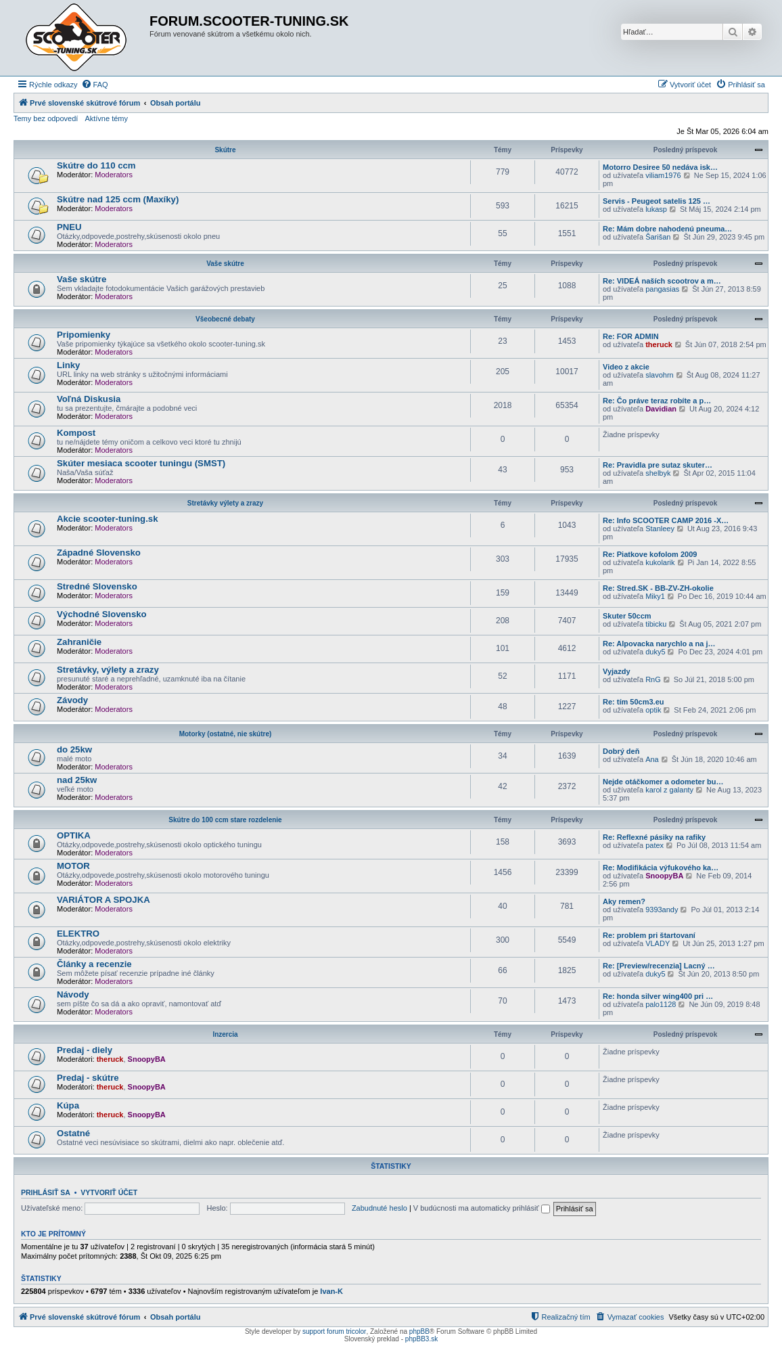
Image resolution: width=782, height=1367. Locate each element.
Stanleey (659, 528)
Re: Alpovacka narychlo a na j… (659, 644)
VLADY (657, 943)
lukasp (656, 209)
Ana (652, 759)
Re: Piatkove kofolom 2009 (650, 554)
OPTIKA (74, 835)
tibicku (655, 624)
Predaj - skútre (88, 1078)
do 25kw (74, 749)
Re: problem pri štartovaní (649, 935)
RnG (653, 679)
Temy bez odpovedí (46, 118)
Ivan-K (331, 1291)
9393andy (661, 909)
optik (653, 710)
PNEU (69, 227)
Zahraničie (79, 642)
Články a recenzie (94, 964)
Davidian (660, 409)
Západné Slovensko (99, 552)
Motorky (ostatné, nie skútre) (225, 734)
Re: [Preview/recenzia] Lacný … (659, 966)
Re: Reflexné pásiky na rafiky (654, 837)
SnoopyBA (664, 876)
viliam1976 (663, 175)
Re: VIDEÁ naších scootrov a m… (662, 281)
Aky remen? (624, 901)
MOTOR (73, 866)
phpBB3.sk (421, 1339)
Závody (72, 700)
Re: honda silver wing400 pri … (658, 996)
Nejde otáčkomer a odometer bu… (663, 782)
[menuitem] (94, 84)
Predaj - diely (84, 1050)
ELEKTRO (78, 933)
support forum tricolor (334, 1331)
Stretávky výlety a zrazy (225, 503)
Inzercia (224, 1034)
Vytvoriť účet (108, 1192)
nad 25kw (77, 780)
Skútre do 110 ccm (96, 165)
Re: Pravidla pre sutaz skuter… (657, 465)
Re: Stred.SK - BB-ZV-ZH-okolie (658, 588)
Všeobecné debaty (225, 319)
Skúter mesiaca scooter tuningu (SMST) (141, 463)
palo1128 (660, 1004)
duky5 (655, 652)
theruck (658, 344)
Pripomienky (83, 335)
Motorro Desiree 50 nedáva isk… (660, 167)
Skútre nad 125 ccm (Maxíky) (118, 199)
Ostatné (73, 1133)
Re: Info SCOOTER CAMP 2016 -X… (666, 520)
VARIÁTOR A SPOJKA (103, 900)
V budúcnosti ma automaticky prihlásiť (481, 1208)
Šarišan (657, 237)
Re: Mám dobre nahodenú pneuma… (667, 229)
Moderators (114, 175)
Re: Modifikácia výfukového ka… (660, 868)
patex (654, 845)
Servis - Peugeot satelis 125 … (656, 201)
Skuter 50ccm (627, 616)
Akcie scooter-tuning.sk (107, 519)
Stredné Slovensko (97, 586)
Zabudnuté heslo (379, 1208)
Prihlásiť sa (45, 1192)
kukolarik (659, 562)
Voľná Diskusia (88, 399)
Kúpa (68, 1105)
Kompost (76, 433)
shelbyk (657, 473)
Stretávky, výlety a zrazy (108, 670)
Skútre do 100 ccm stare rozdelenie (224, 820)
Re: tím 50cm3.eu (633, 702)
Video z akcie (626, 367)
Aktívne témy (106, 118)
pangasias (662, 289)
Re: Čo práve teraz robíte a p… (657, 401)
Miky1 (655, 596)
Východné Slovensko (102, 614)
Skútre (224, 150)
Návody (73, 994)
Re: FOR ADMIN (631, 336)
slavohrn (659, 375)
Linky (68, 365)
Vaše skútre (225, 263)
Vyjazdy (616, 671)
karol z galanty (669, 790)
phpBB (419, 1331)
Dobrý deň (621, 751)
